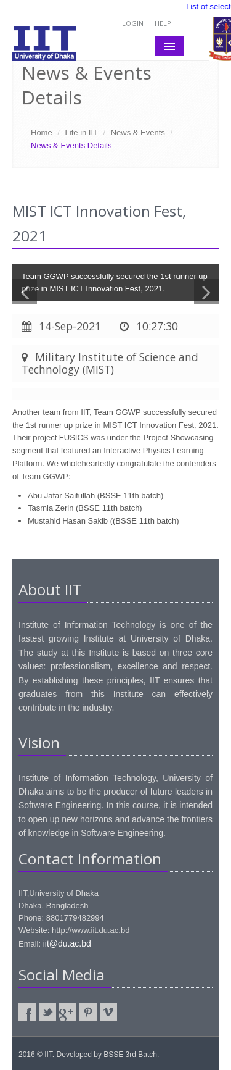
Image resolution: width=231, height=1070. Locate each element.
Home (41, 132)
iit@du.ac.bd (67, 943)
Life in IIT (81, 132)
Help (163, 23)
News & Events (138, 132)
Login (133, 23)
